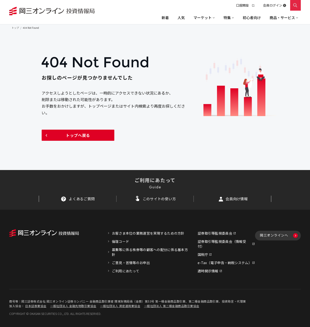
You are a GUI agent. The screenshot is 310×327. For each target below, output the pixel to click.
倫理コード (120, 241)
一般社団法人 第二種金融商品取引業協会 (171, 306)
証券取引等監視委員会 (215, 233)
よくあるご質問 (82, 198)
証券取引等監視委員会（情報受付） (222, 244)
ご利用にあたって (125, 270)
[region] (155, 17)
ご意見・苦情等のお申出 (131, 262)
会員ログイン (272, 5)
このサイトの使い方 (159, 198)
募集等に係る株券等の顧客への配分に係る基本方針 (150, 252)
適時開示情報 (208, 270)
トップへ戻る (78, 135)
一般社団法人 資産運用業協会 (120, 306)
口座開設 (245, 5)
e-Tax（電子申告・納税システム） (225, 262)
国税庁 (203, 254)
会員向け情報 (236, 198)
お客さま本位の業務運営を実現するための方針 (148, 233)
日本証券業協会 (35, 306)
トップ (15, 28)
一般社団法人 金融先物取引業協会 (73, 306)
